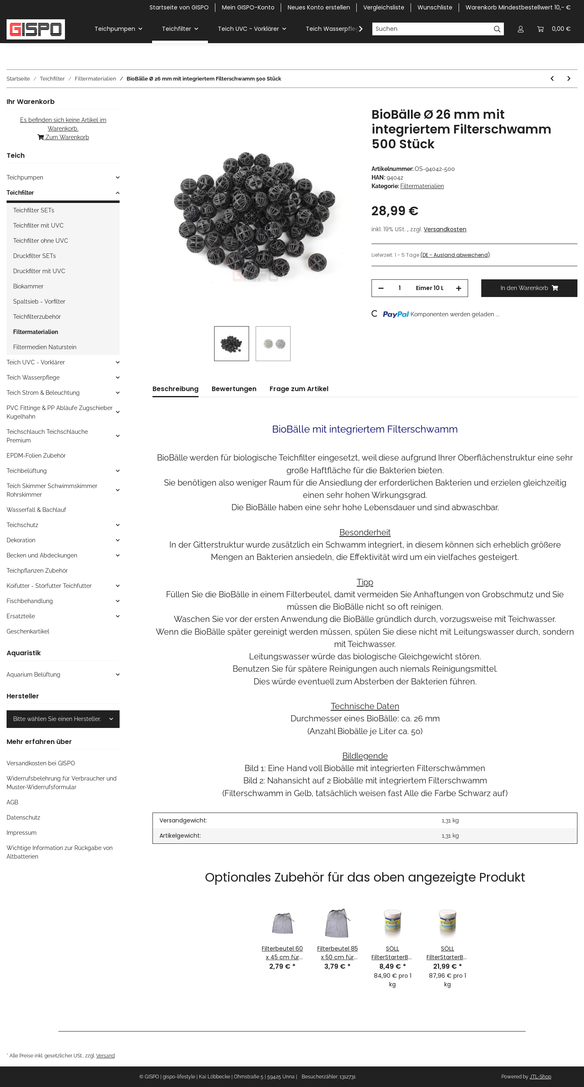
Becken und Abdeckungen (42, 555)
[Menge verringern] (381, 288)
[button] (521, 29)
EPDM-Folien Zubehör (36, 455)
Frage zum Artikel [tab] (299, 389)
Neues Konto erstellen (319, 7)
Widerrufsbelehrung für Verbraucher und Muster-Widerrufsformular (62, 782)
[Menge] (400, 288)
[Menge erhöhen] (459, 288)
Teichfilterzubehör (37, 316)
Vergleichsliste (383, 7)
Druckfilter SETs (34, 256)
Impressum (22, 832)
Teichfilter (20, 192)
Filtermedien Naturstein (44, 347)
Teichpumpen (25, 177)
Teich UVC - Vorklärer (36, 362)
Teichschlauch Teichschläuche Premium (47, 436)
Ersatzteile (21, 616)
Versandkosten (445, 229)
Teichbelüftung (27, 471)
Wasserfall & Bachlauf (36, 510)
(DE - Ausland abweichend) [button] (455, 254)
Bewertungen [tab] (234, 389)
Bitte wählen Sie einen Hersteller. (57, 719)
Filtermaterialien (422, 186)
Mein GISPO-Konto (248, 7)
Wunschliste (435, 7)
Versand (105, 1055)
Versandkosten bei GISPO (41, 763)
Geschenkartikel (28, 631)
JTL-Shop (540, 1077)
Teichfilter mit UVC (38, 225)
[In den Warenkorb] (159, 102)
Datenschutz (23, 817)
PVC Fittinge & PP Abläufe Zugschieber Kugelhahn (60, 412)
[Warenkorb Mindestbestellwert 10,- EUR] (554, 29)
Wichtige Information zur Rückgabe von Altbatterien (60, 852)
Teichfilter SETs (33, 210)
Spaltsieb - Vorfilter (39, 301)
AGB (12, 802)
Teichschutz (22, 525)
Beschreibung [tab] (175, 389)
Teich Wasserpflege (33, 377)
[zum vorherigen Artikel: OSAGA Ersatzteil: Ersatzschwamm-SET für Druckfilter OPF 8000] (552, 79)
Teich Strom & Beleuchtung (43, 392)
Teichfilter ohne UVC (40, 240)
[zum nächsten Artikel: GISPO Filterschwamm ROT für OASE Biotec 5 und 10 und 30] (569, 79)
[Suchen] (431, 29)
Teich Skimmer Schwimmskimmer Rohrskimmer (52, 490)
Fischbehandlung (30, 601)
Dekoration (21, 540)
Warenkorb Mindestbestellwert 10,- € (518, 7)
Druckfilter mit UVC (39, 271)
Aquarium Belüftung (33, 674)
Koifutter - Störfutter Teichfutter (49, 586)
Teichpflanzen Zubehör (37, 570)
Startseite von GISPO (179, 7)
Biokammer (28, 286)
